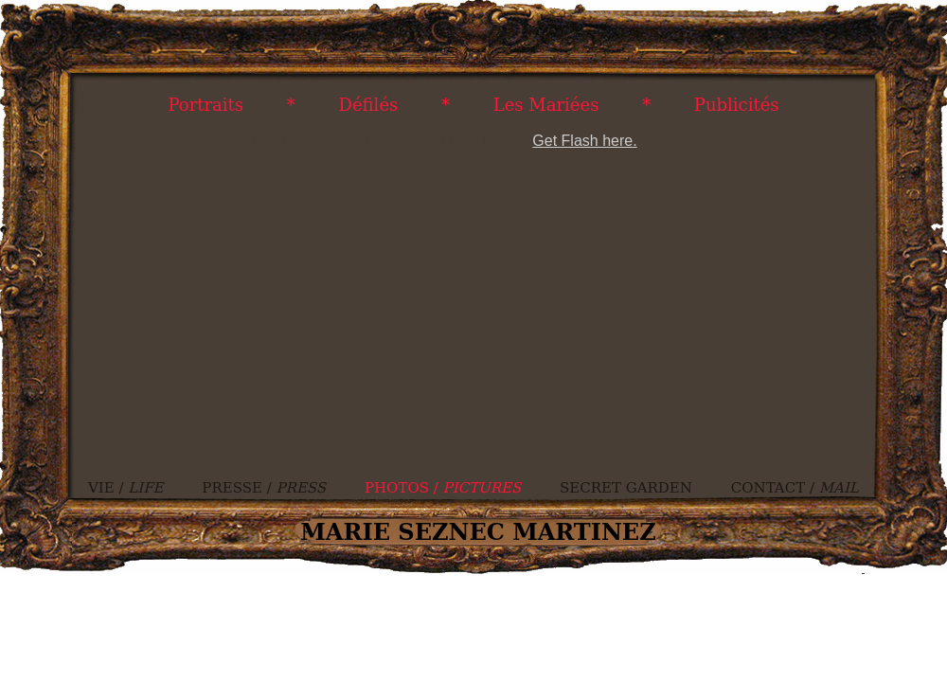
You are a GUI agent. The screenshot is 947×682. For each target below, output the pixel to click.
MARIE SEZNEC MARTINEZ (477, 532)
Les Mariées (546, 105)
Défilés (369, 105)
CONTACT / (795, 487)
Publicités (736, 105)
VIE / (126, 487)
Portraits (205, 105)
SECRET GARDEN (626, 487)
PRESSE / (264, 487)
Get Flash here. (584, 141)
